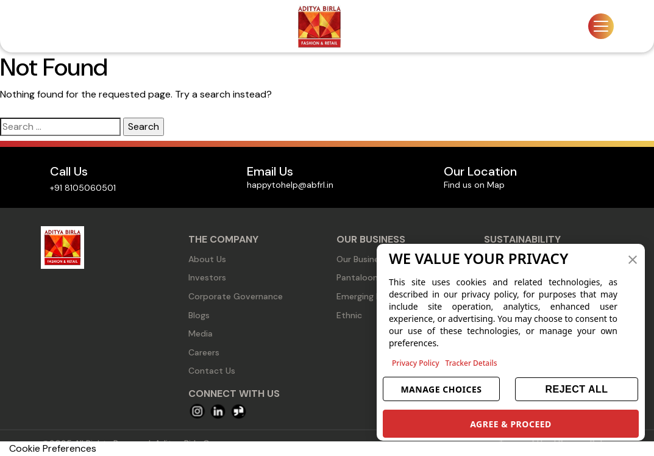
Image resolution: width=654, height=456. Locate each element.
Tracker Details (471, 363)
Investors (207, 277)
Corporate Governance (235, 296)
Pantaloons (359, 277)
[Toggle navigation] (601, 26)
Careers (203, 352)
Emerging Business (373, 296)
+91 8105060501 (83, 188)
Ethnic (349, 315)
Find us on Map (474, 184)
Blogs (199, 315)
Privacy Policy (415, 363)
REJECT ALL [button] (576, 389)
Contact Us (211, 370)
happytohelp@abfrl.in (290, 184)
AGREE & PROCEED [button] (511, 424)
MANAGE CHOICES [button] (441, 389)
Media (200, 333)
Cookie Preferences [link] (52, 448)
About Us (207, 259)
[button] (632, 258)
